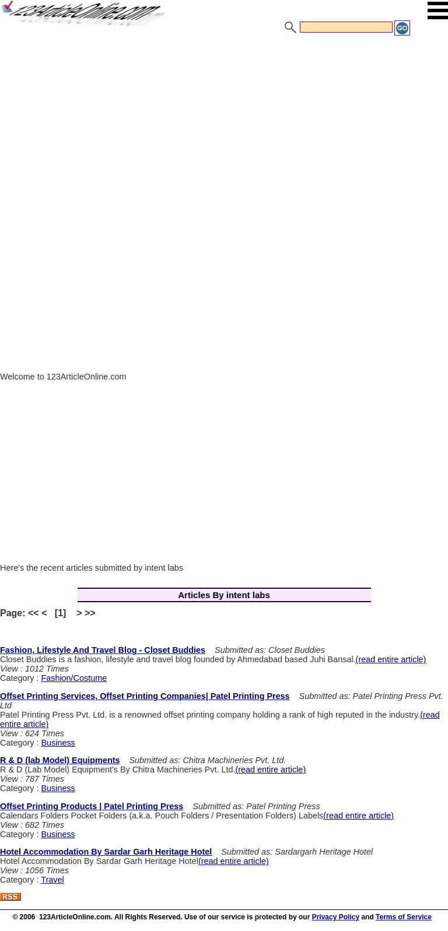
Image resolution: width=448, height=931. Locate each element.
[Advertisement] (224, 124)
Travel (52, 879)
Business (58, 742)
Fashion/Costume (74, 678)
